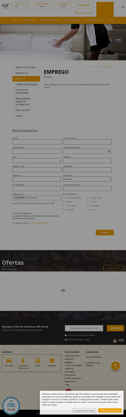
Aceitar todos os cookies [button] (110, 410)
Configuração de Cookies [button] (84, 410)
